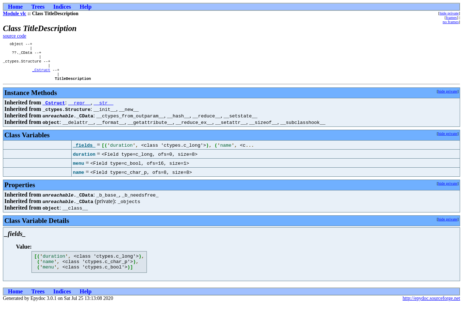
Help (86, 7)
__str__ (104, 109)
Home (15, 7)
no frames (451, 22)
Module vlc (14, 13)
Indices (62, 7)
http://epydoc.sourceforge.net (431, 308)
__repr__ (79, 109)
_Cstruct (41, 74)
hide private (449, 13)
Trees (38, 7)
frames (451, 17)
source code (14, 36)
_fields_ (84, 151)
